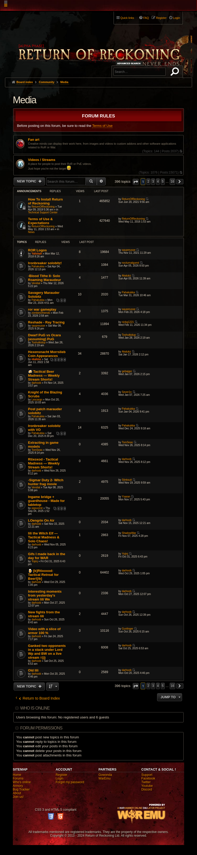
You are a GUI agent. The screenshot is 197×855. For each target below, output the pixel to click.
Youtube (147, 786)
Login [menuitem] (176, 17)
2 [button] (148, 181)
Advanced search (130, 63)
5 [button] (163, 181)
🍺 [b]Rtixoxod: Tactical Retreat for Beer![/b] (43, 575)
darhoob (36, 382)
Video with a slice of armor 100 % (44, 631)
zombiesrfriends (40, 312)
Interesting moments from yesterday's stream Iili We (45, 595)
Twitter (146, 782)
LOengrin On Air (41, 520)
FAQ (146, 17)
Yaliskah (36, 253)
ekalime (36, 359)
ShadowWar (129, 533)
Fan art (33, 140)
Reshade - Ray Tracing (46, 322)
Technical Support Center (42, 212)
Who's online (22, 782)
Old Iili (33, 670)
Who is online (35, 708)
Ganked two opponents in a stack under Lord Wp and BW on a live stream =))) (47, 651)
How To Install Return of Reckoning (45, 201)
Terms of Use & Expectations (40, 221)
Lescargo (36, 399)
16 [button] (172, 181)
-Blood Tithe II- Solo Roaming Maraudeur (44, 278)
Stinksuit (127, 479)
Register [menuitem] (161, 17)
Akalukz (126, 275)
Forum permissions (41, 728)
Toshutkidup (38, 342)
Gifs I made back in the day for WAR (46, 556)
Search (176, 72)
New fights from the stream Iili (44, 614)
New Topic (27, 181)
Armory (18, 786)
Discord (146, 789)
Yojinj (34, 561)
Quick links (127, 17)
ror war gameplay (42, 309)
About (17, 793)
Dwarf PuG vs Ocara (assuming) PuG (44, 337)
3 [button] (153, 181)
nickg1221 (128, 322)
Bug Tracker (21, 789)
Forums (18, 778)
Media (24, 100)
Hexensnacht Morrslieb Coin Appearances (47, 354)
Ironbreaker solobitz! (45, 263)
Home (17, 775)
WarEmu (105, 778)
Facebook (148, 778)
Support (146, 775)
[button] (136, 182)
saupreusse (129, 249)
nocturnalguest (130, 262)
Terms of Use (102, 126)
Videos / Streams (41, 160)
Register (61, 775)
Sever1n (127, 392)
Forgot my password (70, 782)
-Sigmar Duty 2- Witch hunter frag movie (45, 482)
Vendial (35, 283)
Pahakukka (37, 266)
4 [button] (158, 181)
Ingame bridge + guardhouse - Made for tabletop (46, 501)
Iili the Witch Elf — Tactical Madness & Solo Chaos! (44, 537)
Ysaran (126, 496)
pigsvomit (36, 508)
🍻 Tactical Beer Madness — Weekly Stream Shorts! (44, 375)
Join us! (18, 797)
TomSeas (36, 449)
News (31, 232)
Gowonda (105, 775)
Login (59, 778)
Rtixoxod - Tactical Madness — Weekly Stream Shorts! (44, 463)
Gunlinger (127, 628)
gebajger (127, 371)
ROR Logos (37, 250)
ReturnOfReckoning (43, 206)
